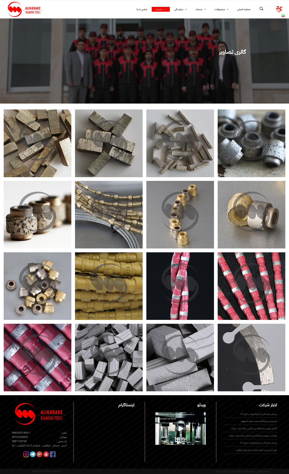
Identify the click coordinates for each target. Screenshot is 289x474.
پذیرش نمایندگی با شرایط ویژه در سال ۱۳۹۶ (258, 442)
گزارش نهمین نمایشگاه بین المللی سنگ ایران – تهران (254, 428)
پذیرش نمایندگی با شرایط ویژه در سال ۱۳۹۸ (258, 414)
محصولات (248, 471)
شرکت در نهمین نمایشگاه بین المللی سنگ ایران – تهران (253, 435)
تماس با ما (221, 471)
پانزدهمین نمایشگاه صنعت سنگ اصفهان (259, 421)
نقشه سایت (234, 471)
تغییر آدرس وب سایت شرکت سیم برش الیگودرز (256, 450)
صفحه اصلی (262, 471)
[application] (180, 426)
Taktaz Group (52, 471)
